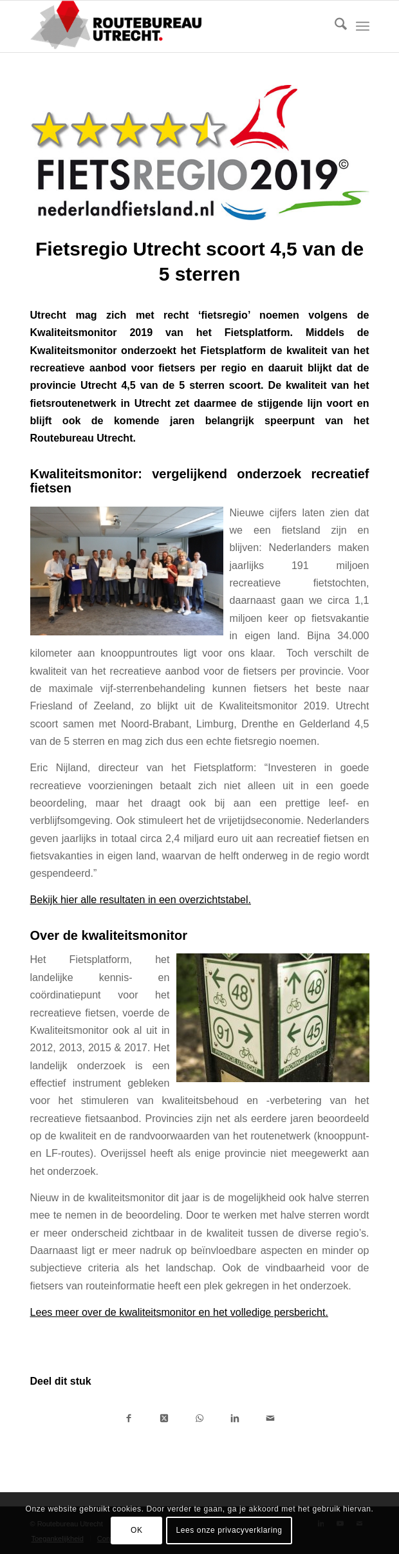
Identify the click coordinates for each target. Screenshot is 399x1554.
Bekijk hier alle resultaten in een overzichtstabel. (141, 899)
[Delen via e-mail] (270, 1417)
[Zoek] (334, 26)
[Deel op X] (164, 1417)
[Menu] (362, 26)
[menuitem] (334, 26)
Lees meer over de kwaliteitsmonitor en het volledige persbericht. (179, 1312)
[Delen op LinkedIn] (235, 1417)
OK (137, 1530)
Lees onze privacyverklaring (229, 1530)
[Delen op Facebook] (129, 1417)
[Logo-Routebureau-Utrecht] (166, 26)
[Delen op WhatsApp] (200, 1417)
